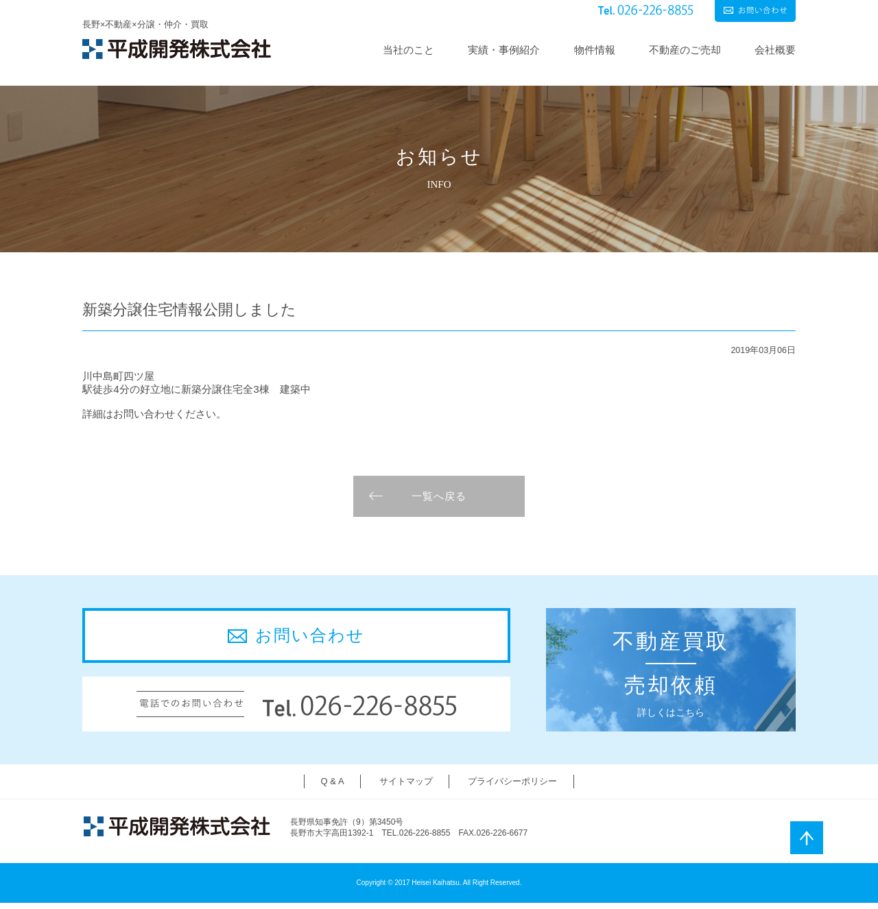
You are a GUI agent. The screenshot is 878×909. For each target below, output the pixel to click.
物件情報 (594, 50)
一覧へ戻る (439, 502)
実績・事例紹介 (504, 50)
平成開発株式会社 (176, 49)
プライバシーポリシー (512, 787)
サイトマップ (406, 787)
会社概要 (775, 50)
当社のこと (408, 50)
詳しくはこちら (667, 675)
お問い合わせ (755, 11)
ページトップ (806, 837)
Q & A (332, 787)
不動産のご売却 (685, 50)
